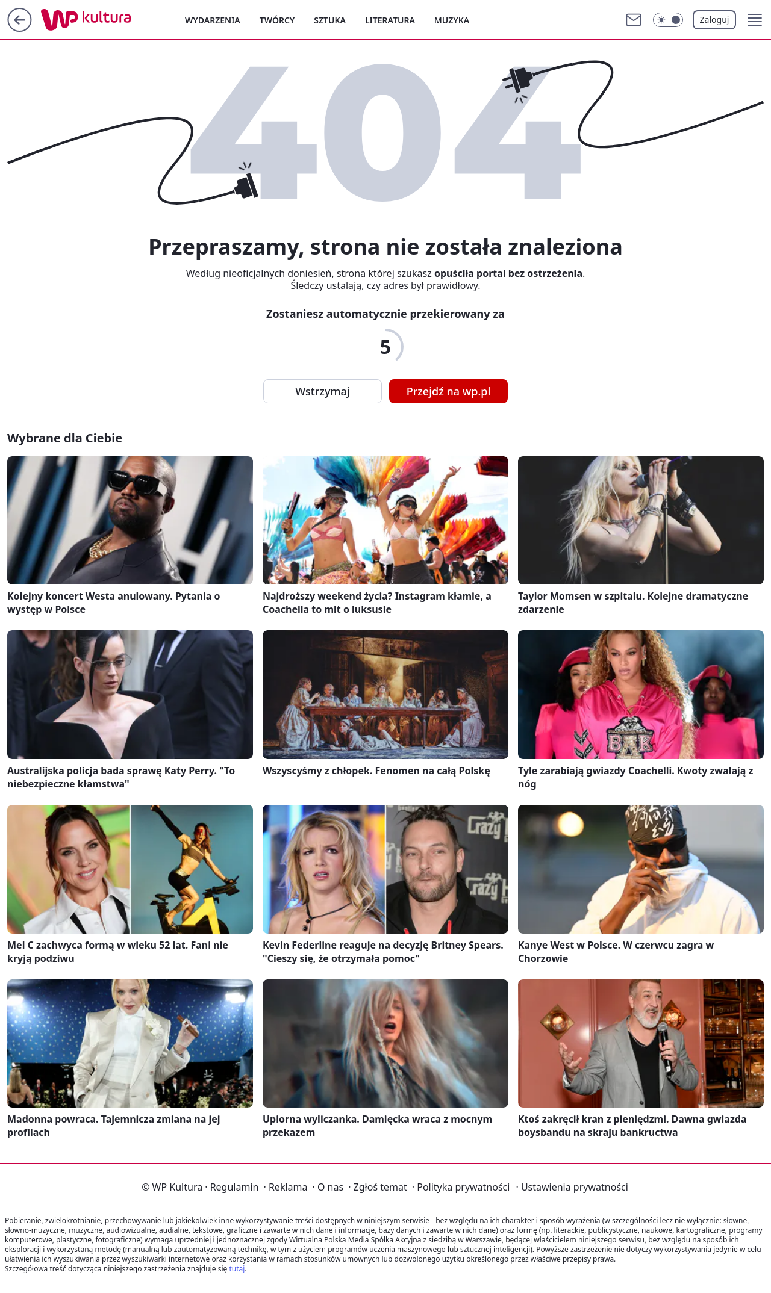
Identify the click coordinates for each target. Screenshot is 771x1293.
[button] (754, 19)
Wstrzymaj (322, 391)
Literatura (390, 20)
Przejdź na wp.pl (449, 391)
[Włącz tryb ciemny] (668, 20)
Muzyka (451, 20)
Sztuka (330, 20)
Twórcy (277, 20)
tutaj (237, 1269)
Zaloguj (714, 19)
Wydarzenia (212, 20)
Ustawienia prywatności (572, 1187)
